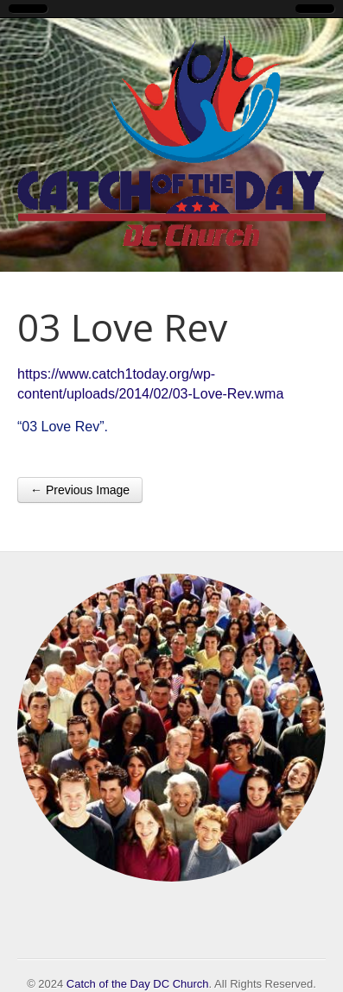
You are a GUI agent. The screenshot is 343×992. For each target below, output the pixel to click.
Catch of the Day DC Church (138, 983)
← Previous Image (80, 490)
